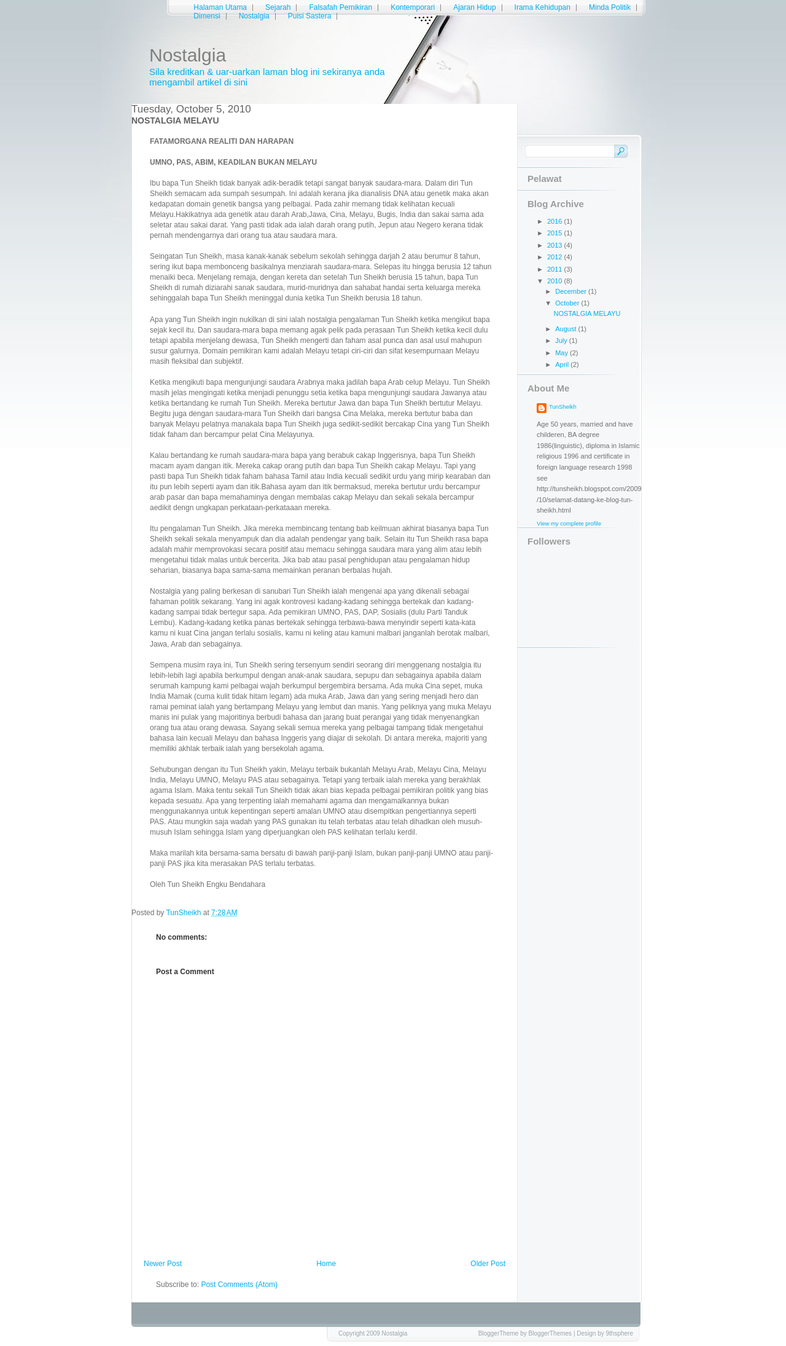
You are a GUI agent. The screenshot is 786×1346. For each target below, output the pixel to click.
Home (326, 1263)
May (562, 352)
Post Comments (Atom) (239, 1284)
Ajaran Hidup (474, 7)
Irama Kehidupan (542, 7)
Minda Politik (610, 7)
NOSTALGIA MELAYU (586, 313)
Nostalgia (187, 55)
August (566, 329)
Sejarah (277, 7)
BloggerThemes (550, 1333)
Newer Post (163, 1263)
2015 (555, 233)
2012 (555, 257)
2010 (555, 281)
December (571, 291)
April (562, 364)
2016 (555, 221)
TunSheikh (563, 406)
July (562, 340)
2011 (555, 269)
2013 (555, 245)
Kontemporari (413, 7)
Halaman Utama (220, 7)
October (568, 303)
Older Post (487, 1263)
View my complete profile (569, 523)
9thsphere (619, 1333)
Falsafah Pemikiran (340, 7)
